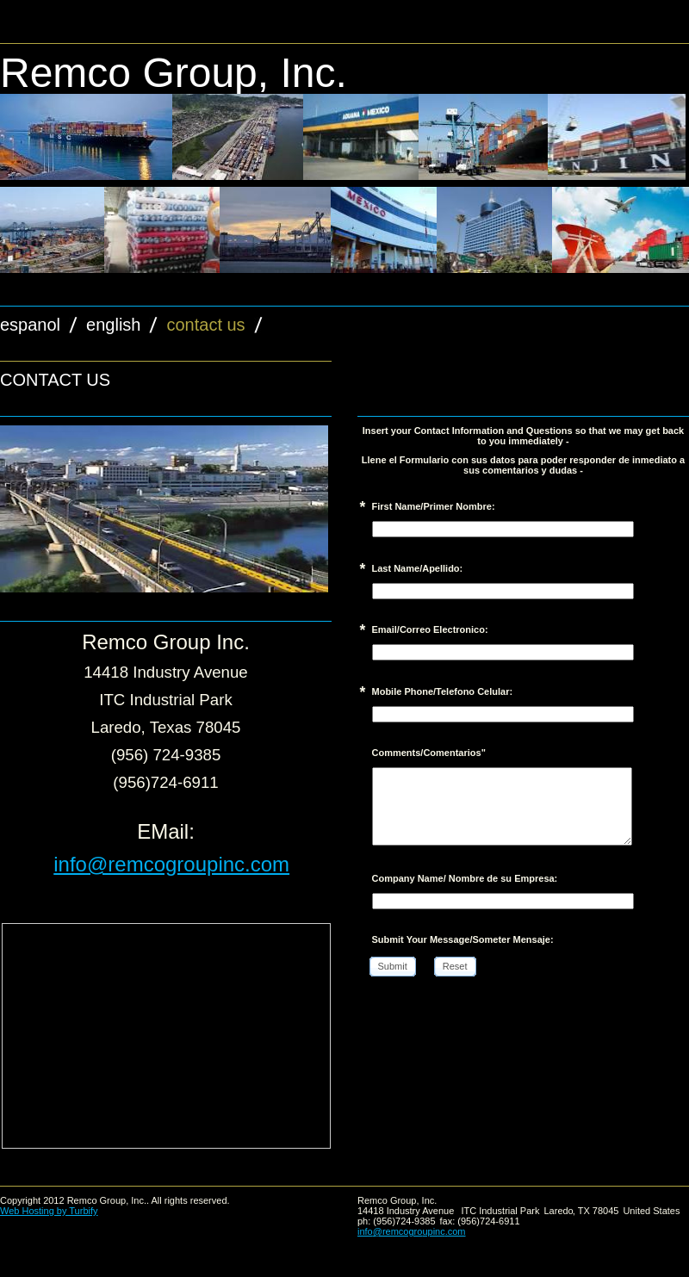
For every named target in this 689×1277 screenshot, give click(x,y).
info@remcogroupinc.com (171, 864)
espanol (30, 324)
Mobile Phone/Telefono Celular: (442, 691)
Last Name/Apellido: (417, 568)
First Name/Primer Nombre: (433, 506)
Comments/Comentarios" (429, 752)
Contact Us (205, 324)
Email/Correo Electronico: (430, 629)
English (113, 324)
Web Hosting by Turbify (49, 1211)
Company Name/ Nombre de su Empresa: (465, 878)
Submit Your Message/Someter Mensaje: (463, 939)
